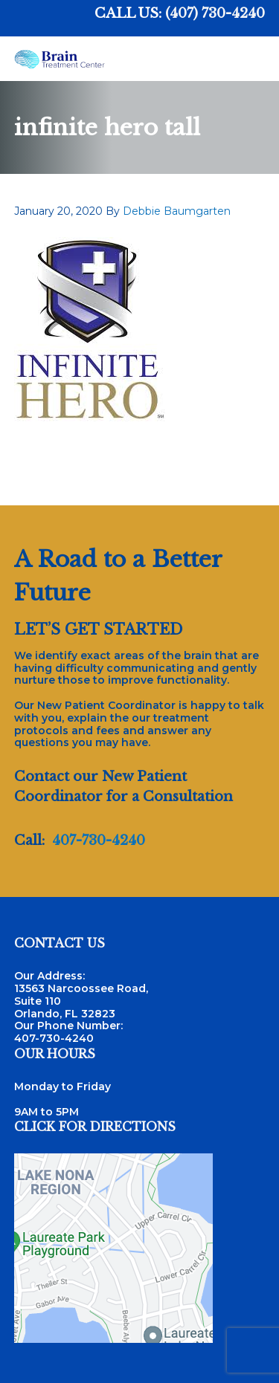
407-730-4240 (98, 840)
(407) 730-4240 (215, 13)
